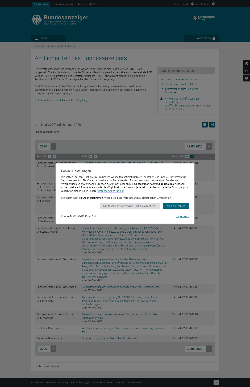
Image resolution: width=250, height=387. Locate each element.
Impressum (182, 216)
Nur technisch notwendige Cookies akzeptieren (129, 206)
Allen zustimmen (175, 206)
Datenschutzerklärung (110, 190)
